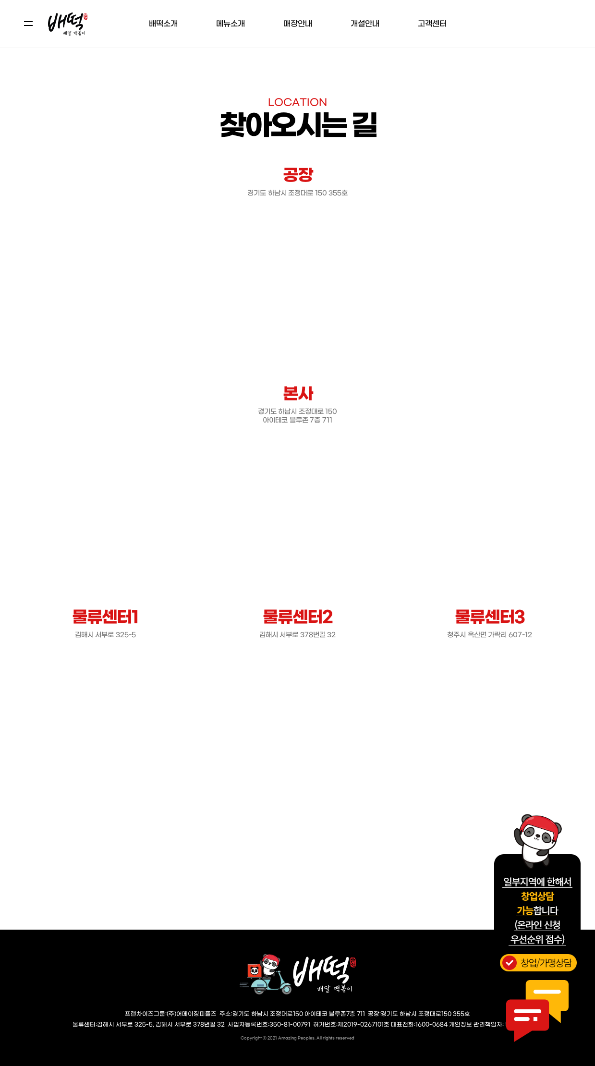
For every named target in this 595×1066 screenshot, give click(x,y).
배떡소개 (163, 23)
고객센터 (432, 23)
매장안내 (297, 23)
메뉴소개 (230, 23)
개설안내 (365, 23)
